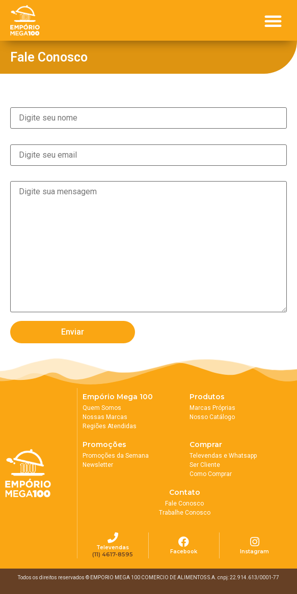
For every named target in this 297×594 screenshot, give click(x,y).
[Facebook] (183, 542)
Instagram (254, 551)
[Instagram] (254, 542)
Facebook (183, 551)
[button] (273, 21)
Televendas (112, 547)
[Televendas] (112, 537)
